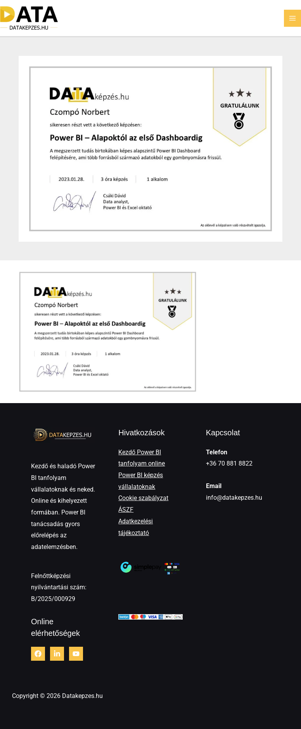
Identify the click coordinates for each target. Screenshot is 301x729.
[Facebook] (38, 654)
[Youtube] (76, 654)
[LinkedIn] (57, 654)
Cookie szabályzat (143, 498)
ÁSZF (125, 509)
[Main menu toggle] (292, 18)
